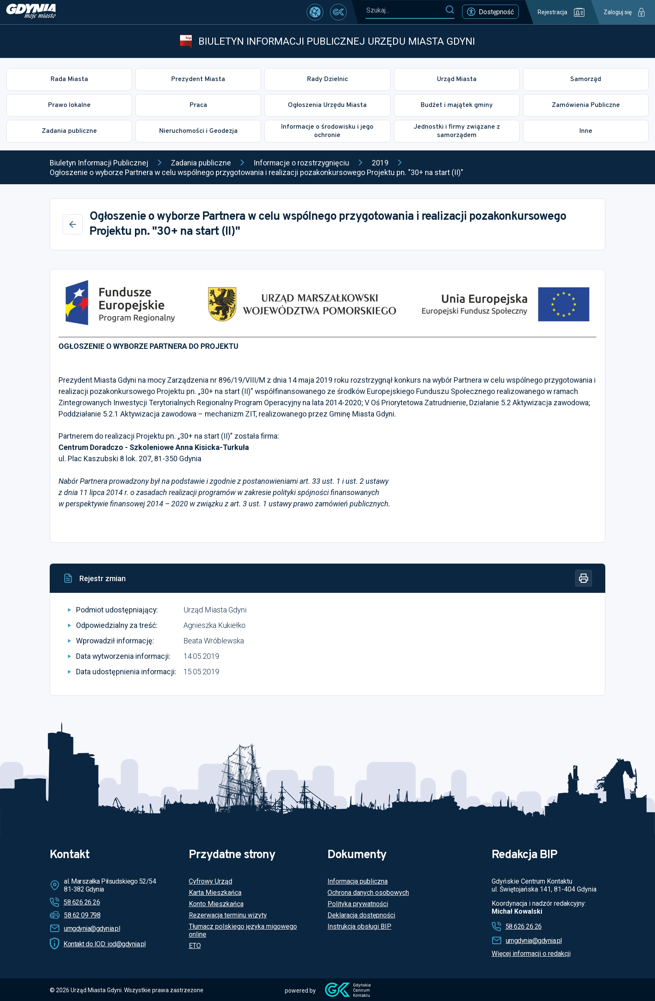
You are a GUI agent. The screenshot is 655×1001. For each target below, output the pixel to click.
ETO (195, 946)
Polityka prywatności (358, 904)
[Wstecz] (73, 224)
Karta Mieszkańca (215, 893)
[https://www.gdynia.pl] (31, 12)
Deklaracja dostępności (361, 915)
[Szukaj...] (405, 10)
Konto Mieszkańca (216, 904)
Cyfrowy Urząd (210, 881)
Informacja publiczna (358, 881)
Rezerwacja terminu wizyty (228, 915)
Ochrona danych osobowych (368, 893)
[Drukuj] (583, 578)
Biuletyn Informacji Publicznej (99, 162)
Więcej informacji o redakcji (531, 954)
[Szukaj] (449, 10)
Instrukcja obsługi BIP (359, 926)
